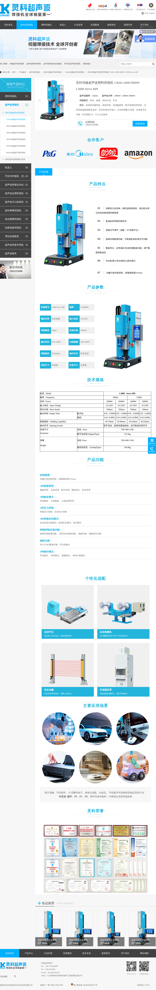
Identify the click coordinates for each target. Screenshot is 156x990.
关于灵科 (125, 953)
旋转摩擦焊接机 (13, 210)
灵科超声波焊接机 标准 (15, 159)
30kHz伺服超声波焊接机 (15, 139)
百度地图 (8, 976)
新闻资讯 (111, 25)
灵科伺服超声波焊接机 (52, 72)
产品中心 (29, 953)
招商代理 (128, 25)
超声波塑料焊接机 (34, 64)
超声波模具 (11, 253)
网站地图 (144, 953)
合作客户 (95, 140)
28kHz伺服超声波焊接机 (15, 133)
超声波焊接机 (27, 25)
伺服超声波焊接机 (17, 64)
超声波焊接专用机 (14, 245)
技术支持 (86, 953)
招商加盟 (86, 64)
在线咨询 (140, 123)
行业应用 (78, 25)
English (152, 13)
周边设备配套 (12, 236)
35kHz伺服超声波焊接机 (15, 146)
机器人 (63, 25)
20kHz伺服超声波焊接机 (15, 126)
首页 (14, 72)
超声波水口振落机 (14, 202)
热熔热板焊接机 (13, 227)
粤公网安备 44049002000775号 (84, 985)
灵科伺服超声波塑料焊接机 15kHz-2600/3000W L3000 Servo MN (112, 72)
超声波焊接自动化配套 (53, 64)
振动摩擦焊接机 (13, 219)
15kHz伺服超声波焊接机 (75, 72)
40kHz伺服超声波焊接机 (15, 153)
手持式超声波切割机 (72, 64)
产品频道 (23, 72)
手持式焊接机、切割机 (15, 176)
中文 (146, 13)
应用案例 (95, 25)
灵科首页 (8, 25)
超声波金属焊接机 (14, 193)
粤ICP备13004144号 (55, 985)
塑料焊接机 (46, 25)
